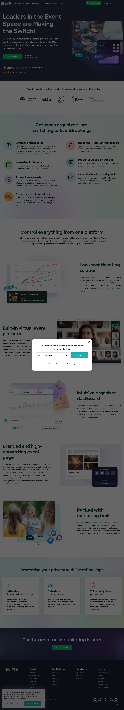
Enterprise (35, 3)
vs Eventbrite (103, 675)
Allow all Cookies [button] (32, 703)
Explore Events (46, 3)
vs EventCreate (103, 687)
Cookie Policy (52, 700)
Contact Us (79, 675)
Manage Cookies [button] (13, 703)
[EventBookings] (6, 3)
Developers (79, 678)
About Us (55, 673)
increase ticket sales (11, 483)
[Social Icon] (95, 700)
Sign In (54, 681)
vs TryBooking (103, 673)
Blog (53, 675)
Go (79, 355)
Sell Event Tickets (35, 675)
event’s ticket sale (95, 523)
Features (18, 3)
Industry (26, 3)
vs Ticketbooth (103, 681)
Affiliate (55, 684)
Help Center (79, 673)
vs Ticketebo (102, 678)
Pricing (55, 3)
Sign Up (55, 678)
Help (61, 3)
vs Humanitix (103, 684)
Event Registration (35, 678)
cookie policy (24, 698)
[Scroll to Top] (116, 704)
